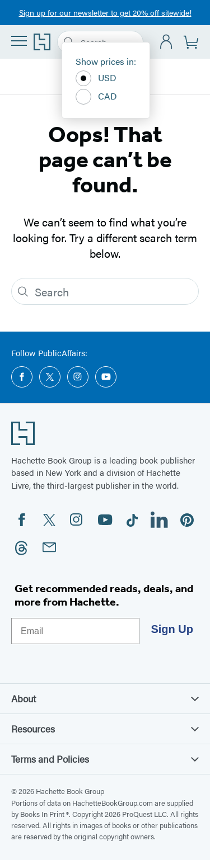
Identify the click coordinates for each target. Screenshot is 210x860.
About (105, 698)
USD (96, 78)
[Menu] (19, 41)
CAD (96, 97)
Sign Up (172, 629)
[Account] (166, 42)
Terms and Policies (105, 759)
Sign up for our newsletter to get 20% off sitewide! (105, 12)
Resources (105, 728)
